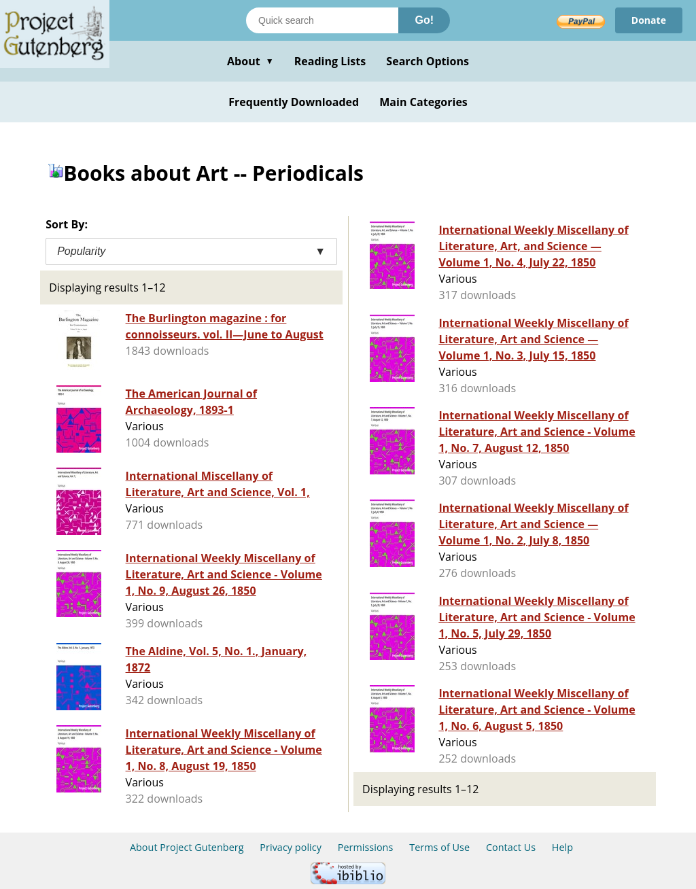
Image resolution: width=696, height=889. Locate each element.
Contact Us (511, 847)
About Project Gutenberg (187, 847)
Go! (424, 20)
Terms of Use (439, 847)
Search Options (427, 61)
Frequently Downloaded (293, 101)
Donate (648, 20)
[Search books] (322, 20)
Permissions (366, 847)
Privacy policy (290, 847)
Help (562, 847)
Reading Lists (330, 61)
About (250, 61)
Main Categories (423, 101)
